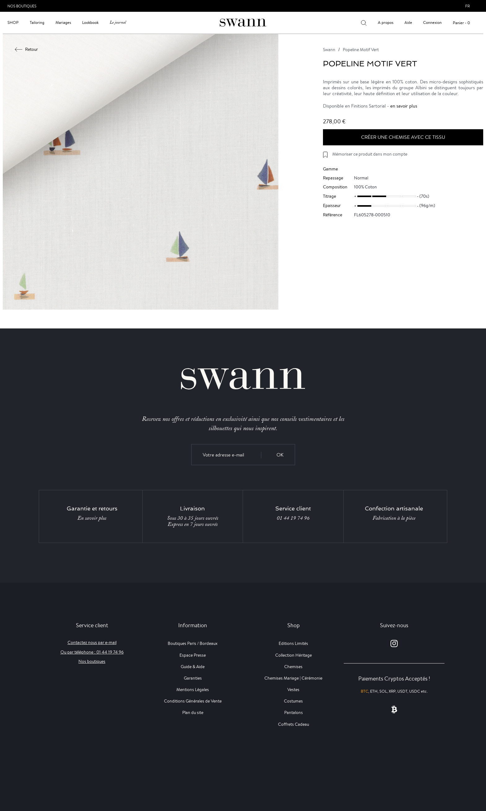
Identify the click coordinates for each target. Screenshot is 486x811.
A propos (385, 22)
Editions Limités (293, 643)
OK (280, 455)
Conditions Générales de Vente (193, 701)
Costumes (293, 701)
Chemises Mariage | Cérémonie (293, 678)
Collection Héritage (293, 655)
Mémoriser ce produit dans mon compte (369, 154)
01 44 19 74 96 (293, 518)
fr (467, 6)
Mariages (63, 22)
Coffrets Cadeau (293, 724)
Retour (26, 49)
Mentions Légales (192, 689)
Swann (329, 49)
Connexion (432, 22)
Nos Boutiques (21, 6)
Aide (408, 22)
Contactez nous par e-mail (92, 642)
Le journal (118, 22)
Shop (13, 22)
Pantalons (293, 712)
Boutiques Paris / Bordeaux (193, 643)
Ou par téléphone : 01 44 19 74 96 (92, 652)
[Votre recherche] (364, 23)
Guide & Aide (193, 666)
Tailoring (37, 22)
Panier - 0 (461, 22)
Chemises (293, 666)
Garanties (193, 678)
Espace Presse (192, 655)
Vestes (293, 689)
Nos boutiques (91, 661)
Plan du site (192, 712)
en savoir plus (403, 106)
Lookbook (90, 22)
